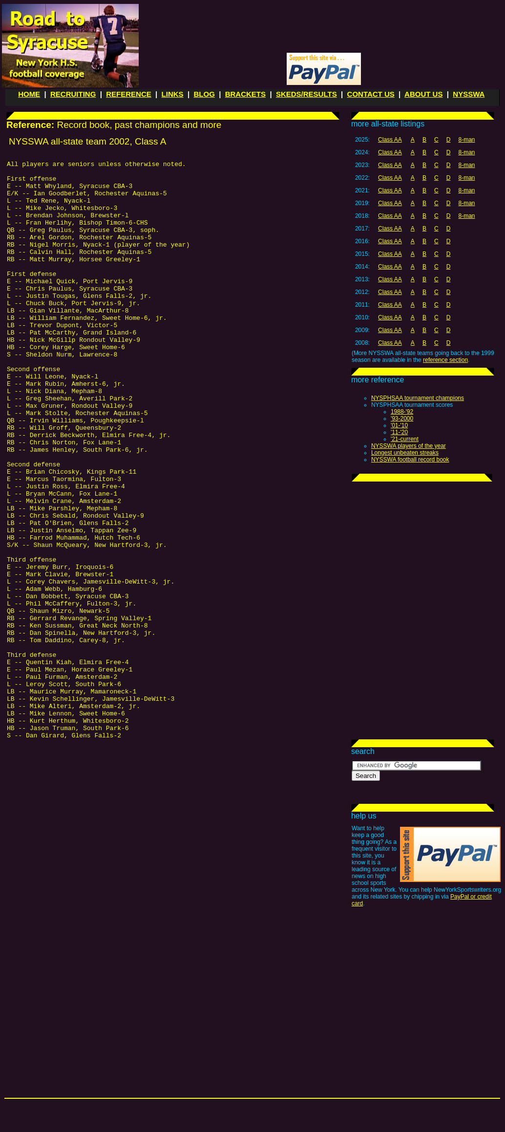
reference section (445, 359)
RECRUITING (73, 94)
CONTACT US (371, 94)
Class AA (390, 139)
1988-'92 (402, 411)
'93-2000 (402, 418)
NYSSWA (468, 94)
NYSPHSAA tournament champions (417, 398)
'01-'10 (399, 425)
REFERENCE (128, 94)
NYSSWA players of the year (408, 445)
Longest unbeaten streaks (405, 452)
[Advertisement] (422, 546)
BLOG (203, 94)
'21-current (405, 439)
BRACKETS (245, 94)
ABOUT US (423, 94)
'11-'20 (399, 432)
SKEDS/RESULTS (306, 94)
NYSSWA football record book (410, 459)
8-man (466, 139)
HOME (29, 94)
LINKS (173, 94)
